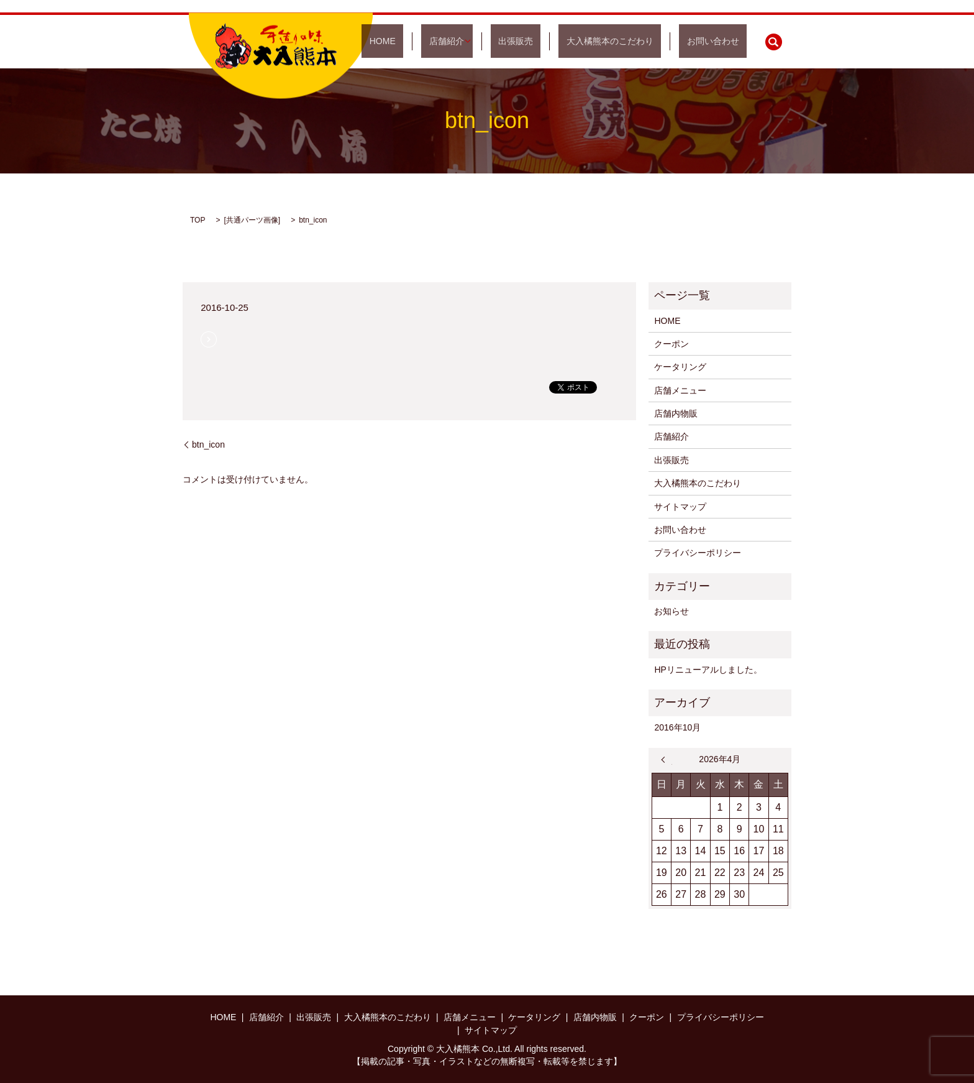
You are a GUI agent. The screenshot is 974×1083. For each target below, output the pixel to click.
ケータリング (680, 367)
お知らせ (671, 611)
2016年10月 (677, 727)
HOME (444, 41)
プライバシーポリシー (697, 553)
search (773, 41)
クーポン (671, 344)
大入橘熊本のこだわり (632, 41)
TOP (197, 220)
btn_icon (208, 444)
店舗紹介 (492, 41)
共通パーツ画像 (252, 220)
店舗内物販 (676, 413)
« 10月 (666, 759)
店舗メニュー (680, 390)
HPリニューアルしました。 (708, 670)
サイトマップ (680, 507)
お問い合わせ (720, 41)
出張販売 (554, 41)
